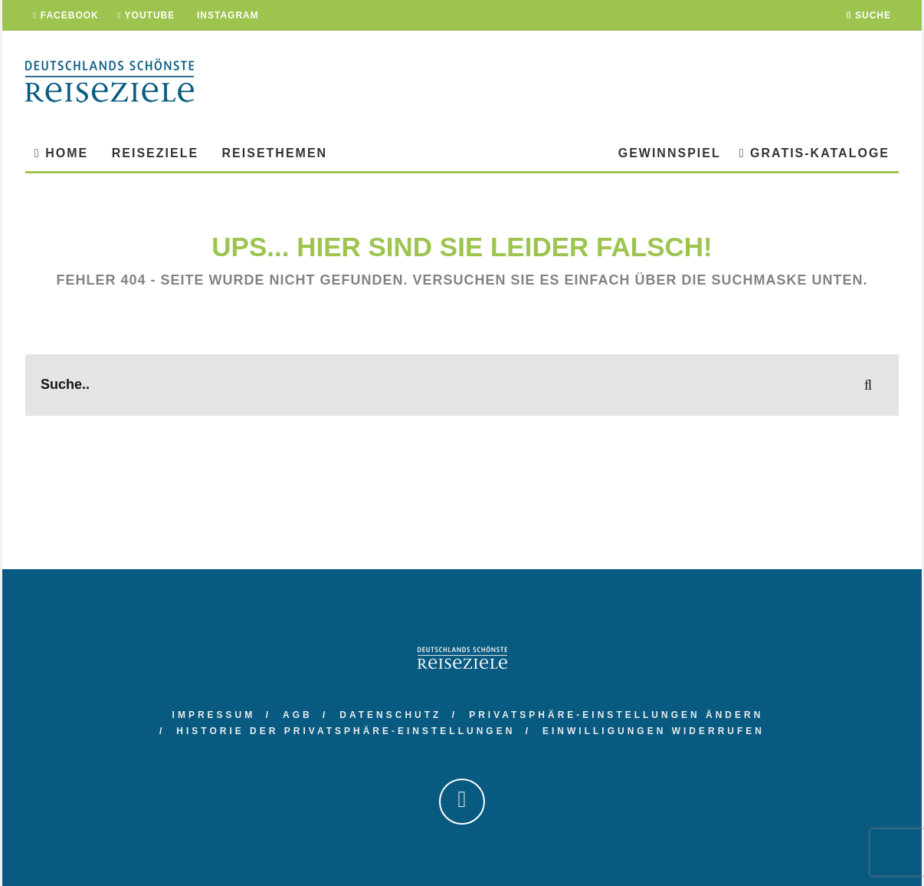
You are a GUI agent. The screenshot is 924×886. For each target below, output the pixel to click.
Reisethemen (275, 153)
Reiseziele (155, 153)
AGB (298, 715)
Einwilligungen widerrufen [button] (653, 731)
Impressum (214, 715)
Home (61, 153)
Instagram (226, 15)
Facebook (66, 15)
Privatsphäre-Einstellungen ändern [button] (616, 715)
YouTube (146, 15)
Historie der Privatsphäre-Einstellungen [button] (345, 731)
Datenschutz (390, 715)
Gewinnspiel (669, 153)
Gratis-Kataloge (814, 153)
